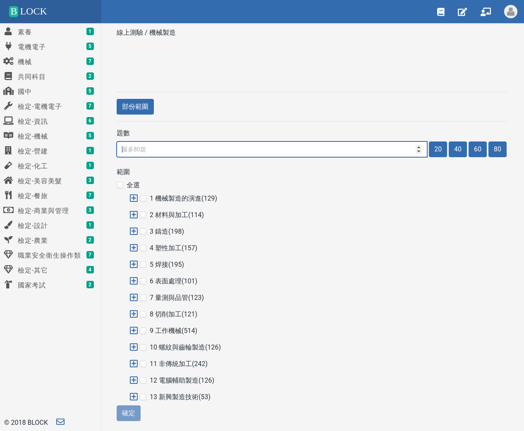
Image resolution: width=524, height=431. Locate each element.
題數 (123, 133)
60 (477, 149)
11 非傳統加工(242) (179, 364)
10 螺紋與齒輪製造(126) (185, 347)
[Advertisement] (311, 61)
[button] (134, 198)
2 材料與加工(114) (177, 215)
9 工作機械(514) (173, 331)
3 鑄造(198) (167, 231)
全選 (133, 185)
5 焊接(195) (167, 264)
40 (458, 149)
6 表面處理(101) (173, 281)
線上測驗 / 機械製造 (147, 32)
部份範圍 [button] (135, 106)
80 (497, 149)
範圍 (123, 172)
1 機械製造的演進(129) (183, 198)
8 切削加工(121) (173, 314)
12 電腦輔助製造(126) (182, 380)
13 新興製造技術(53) (180, 397)
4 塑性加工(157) (173, 248)
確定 (128, 413)
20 (438, 149)
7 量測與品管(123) (177, 298)
